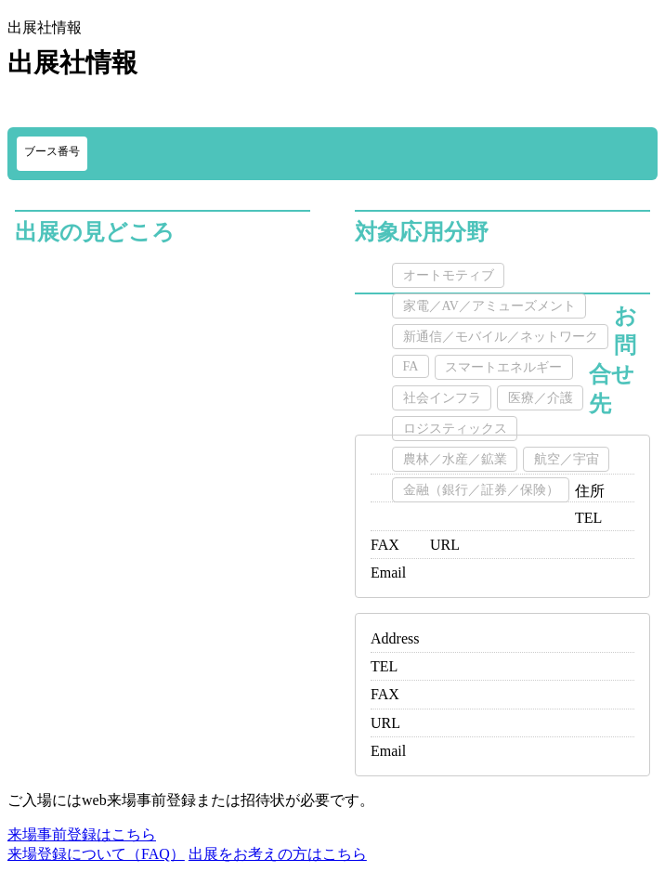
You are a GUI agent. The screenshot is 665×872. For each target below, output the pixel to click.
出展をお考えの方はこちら (278, 854)
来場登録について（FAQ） (96, 854)
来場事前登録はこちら (81, 834)
